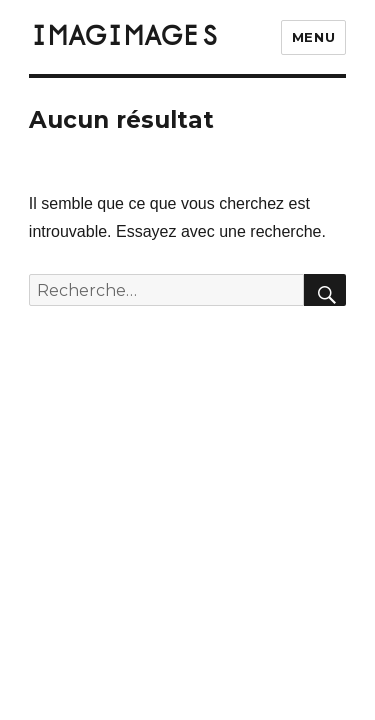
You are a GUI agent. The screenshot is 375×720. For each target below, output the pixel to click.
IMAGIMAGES (124, 37)
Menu (313, 37)
